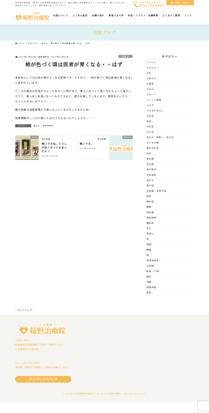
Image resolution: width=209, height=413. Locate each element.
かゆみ (150, 100)
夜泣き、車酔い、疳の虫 (160, 148)
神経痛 (150, 223)
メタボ (150, 116)
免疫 (148, 132)
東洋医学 (151, 180)
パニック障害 (154, 111)
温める (125, 67)
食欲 (148, 303)
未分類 (150, 175)
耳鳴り (150, 244)
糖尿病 (150, 234)
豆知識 (150, 277)
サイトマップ (25, 321)
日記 (148, 164)
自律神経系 (48, 137)
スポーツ (151, 105)
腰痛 (148, 261)
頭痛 (148, 293)
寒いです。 (86, 154)
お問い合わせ (180, 2)
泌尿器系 (151, 186)
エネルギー (152, 78)
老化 (148, 239)
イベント (151, 73)
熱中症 (150, 196)
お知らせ (151, 89)
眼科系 (150, 212)
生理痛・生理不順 (156, 202)
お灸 (148, 84)
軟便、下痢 (152, 282)
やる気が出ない (155, 121)
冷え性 (150, 143)
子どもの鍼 (152, 154)
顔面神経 (151, 298)
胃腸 (148, 255)
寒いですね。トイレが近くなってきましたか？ (54, 158)
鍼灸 (148, 287)
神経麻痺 (151, 228)
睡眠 (148, 218)
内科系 (150, 137)
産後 (148, 207)
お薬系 (150, 95)
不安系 (150, 127)
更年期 (150, 170)
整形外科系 (152, 159)
